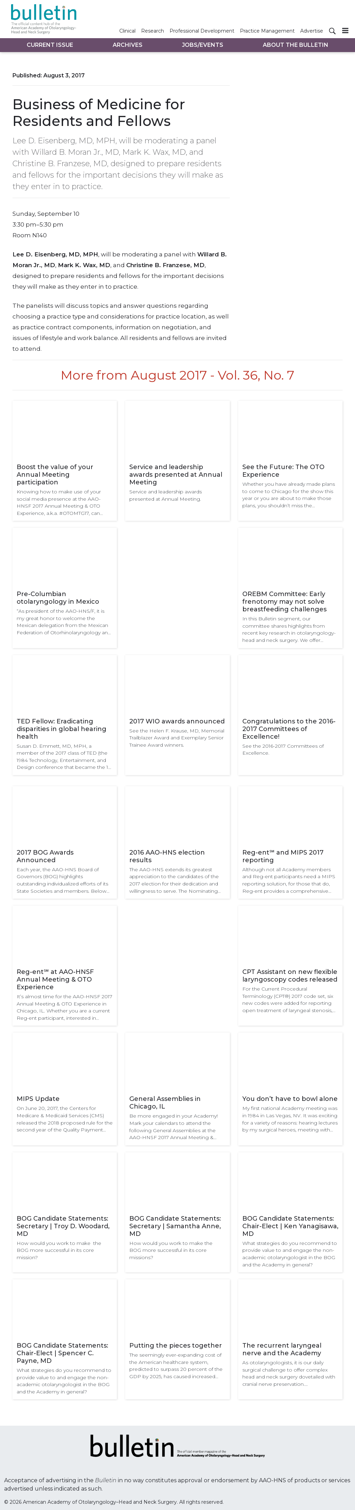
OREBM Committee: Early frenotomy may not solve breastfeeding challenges (284, 601)
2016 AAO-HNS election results (167, 856)
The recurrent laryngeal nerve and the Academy (281, 1349)
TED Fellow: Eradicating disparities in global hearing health (61, 729)
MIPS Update (38, 1099)
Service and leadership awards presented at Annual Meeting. (165, 495)
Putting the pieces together (175, 1345)
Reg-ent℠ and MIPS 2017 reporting (282, 856)
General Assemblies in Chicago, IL (165, 1102)
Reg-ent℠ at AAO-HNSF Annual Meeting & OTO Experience (55, 979)
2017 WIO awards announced (177, 721)
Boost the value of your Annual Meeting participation (55, 474)
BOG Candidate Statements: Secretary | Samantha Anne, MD (175, 1226)
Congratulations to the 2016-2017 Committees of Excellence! (289, 729)
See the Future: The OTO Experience (283, 470)
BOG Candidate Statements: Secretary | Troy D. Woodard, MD (63, 1226)
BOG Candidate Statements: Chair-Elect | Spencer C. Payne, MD (62, 1353)
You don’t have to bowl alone (290, 1099)
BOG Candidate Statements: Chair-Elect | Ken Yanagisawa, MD (290, 1226)
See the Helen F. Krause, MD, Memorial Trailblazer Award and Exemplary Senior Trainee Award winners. (176, 738)
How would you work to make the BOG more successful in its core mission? (59, 1250)
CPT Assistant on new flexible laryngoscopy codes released (289, 975)
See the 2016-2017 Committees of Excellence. (283, 749)
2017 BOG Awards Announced (45, 856)
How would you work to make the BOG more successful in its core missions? (171, 1250)
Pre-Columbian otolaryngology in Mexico (58, 597)
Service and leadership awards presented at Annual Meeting (175, 474)
